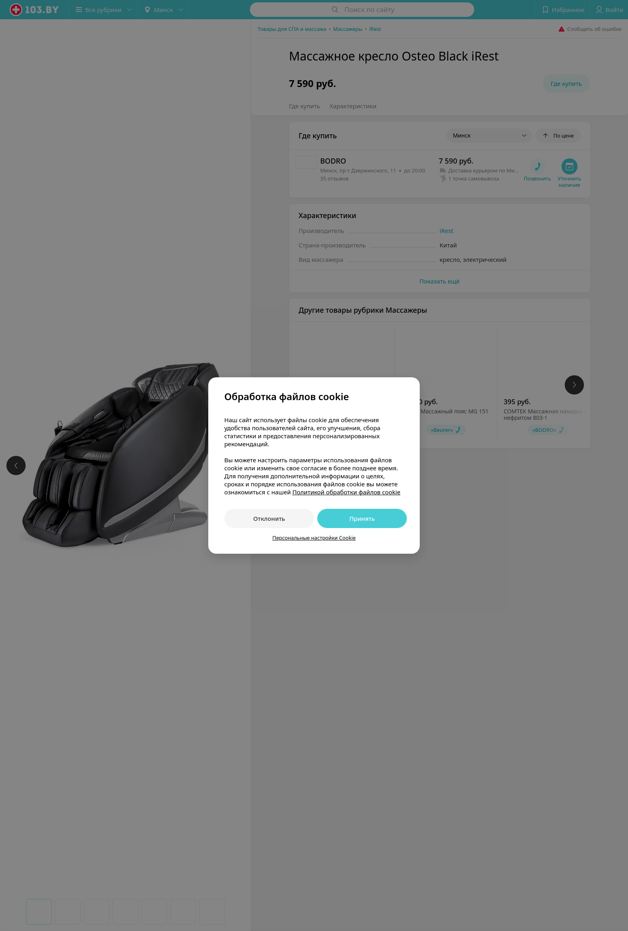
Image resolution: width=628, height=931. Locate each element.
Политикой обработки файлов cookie (346, 492)
